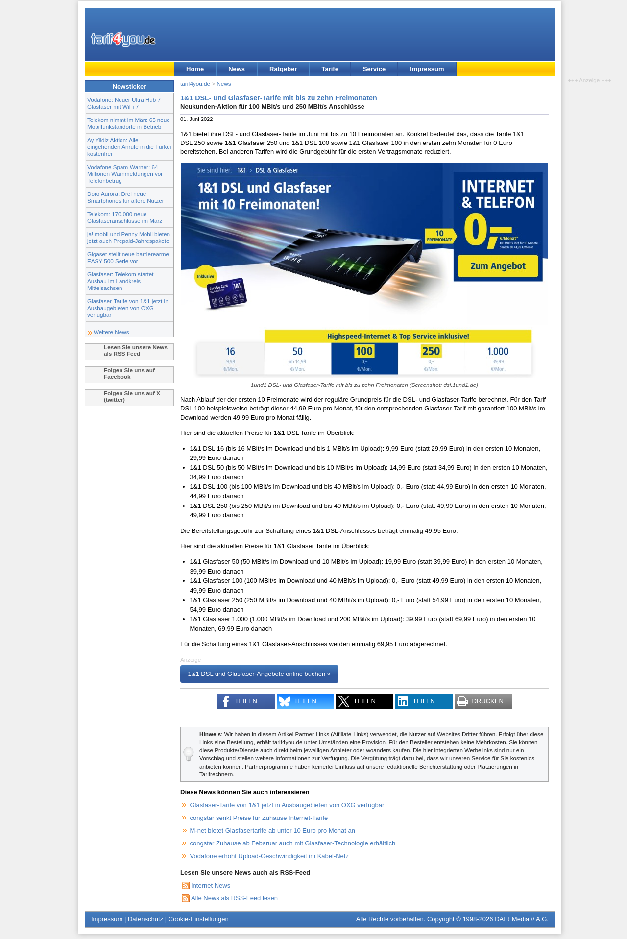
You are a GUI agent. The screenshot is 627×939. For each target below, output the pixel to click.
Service (374, 68)
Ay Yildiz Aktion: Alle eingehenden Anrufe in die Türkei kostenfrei (129, 147)
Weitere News (111, 332)
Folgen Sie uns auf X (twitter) (132, 396)
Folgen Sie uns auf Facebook (129, 373)
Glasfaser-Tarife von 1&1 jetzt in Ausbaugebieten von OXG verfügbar (128, 308)
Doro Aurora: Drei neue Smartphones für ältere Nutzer (125, 197)
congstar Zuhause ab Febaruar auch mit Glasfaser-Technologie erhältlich (293, 843)
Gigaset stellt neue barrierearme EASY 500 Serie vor (128, 257)
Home (195, 68)
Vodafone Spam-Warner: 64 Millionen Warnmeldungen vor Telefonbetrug (125, 174)
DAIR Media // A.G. (522, 919)
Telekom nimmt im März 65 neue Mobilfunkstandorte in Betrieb (128, 123)
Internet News (210, 885)
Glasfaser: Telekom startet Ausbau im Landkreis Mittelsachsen (120, 281)
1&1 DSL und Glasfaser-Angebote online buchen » (259, 673)
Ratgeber (283, 68)
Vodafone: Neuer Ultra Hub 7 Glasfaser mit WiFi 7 (124, 103)
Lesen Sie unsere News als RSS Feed (136, 350)
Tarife (329, 68)
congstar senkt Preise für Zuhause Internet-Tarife (259, 817)
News (236, 68)
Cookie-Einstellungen (199, 919)
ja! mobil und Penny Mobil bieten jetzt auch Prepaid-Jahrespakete (128, 237)
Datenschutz (145, 919)
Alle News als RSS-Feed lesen (234, 898)
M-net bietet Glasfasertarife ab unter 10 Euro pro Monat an (272, 830)
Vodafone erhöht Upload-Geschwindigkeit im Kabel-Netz (269, 856)
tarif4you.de (195, 83)
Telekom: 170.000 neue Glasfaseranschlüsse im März (124, 217)
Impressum (427, 68)
